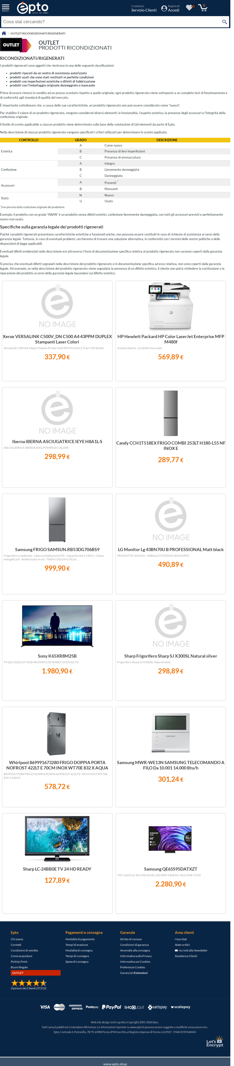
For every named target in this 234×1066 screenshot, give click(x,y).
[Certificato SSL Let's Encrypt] (214, 1041)
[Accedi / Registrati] (170, 10)
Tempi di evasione (76, 944)
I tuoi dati (181, 939)
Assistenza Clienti (186, 956)
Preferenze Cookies (132, 967)
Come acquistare (21, 956)
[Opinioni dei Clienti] (29, 985)
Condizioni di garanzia (134, 944)
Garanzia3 (134, 972)
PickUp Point (19, 961)
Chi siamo (17, 939)
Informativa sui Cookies (135, 961)
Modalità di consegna (79, 950)
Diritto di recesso (131, 939)
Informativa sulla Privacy (136, 956)
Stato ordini (182, 944)
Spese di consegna (76, 961)
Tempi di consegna (77, 956)
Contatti (16, 944)
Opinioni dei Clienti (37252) (28, 988)
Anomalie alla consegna (135, 950)
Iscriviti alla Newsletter (191, 950)
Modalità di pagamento (80, 939)
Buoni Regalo (19, 967)
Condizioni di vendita (24, 950)
